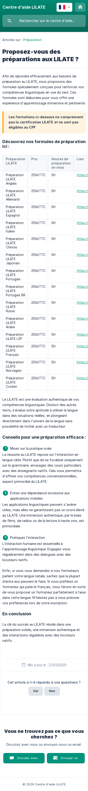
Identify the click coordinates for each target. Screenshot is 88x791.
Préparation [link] (32, 40)
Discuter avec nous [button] (27, 759)
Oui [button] (35, 691)
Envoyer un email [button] (69, 759)
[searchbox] (44, 21)
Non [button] (52, 691)
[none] (24, 7)
